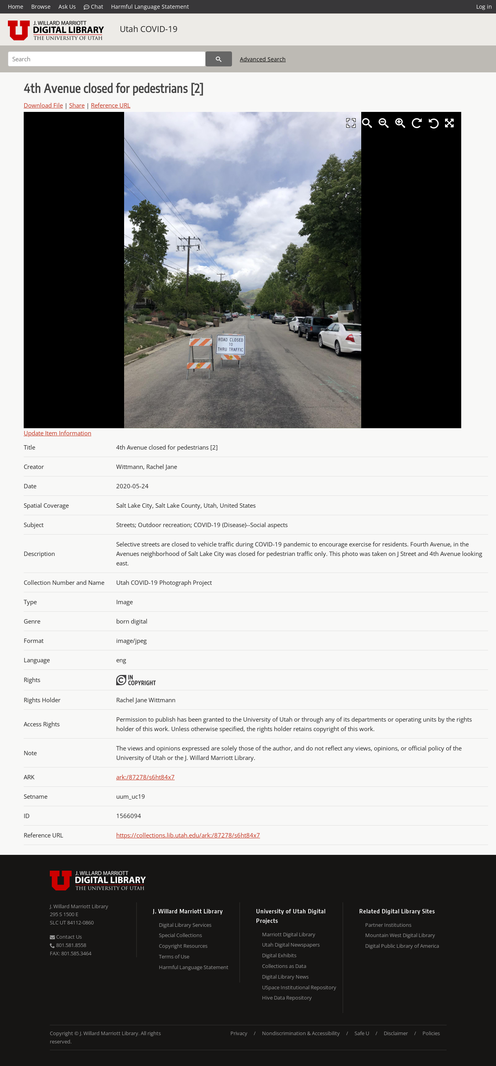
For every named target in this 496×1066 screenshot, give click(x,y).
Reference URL (110, 105)
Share (77, 105)
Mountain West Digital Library (400, 935)
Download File (43, 105)
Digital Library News (285, 976)
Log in (484, 6)
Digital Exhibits (279, 955)
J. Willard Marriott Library (79, 906)
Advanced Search (263, 59)
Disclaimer (396, 1033)
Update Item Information (57, 433)
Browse (41, 6)
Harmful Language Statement (150, 6)
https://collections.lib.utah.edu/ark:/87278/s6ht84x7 (188, 835)
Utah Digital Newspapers (291, 944)
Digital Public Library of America (402, 945)
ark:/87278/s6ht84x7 (145, 777)
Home (15, 6)
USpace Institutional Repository (299, 987)
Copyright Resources (183, 945)
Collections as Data (284, 966)
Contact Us (66, 936)
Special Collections (180, 935)
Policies (431, 1033)
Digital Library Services (185, 924)
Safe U (362, 1033)
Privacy (238, 1033)
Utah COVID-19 (148, 28)
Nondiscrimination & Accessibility (301, 1033)
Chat (93, 7)
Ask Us (67, 6)
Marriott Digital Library (288, 934)
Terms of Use (174, 956)
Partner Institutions (388, 924)
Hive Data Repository (287, 997)
